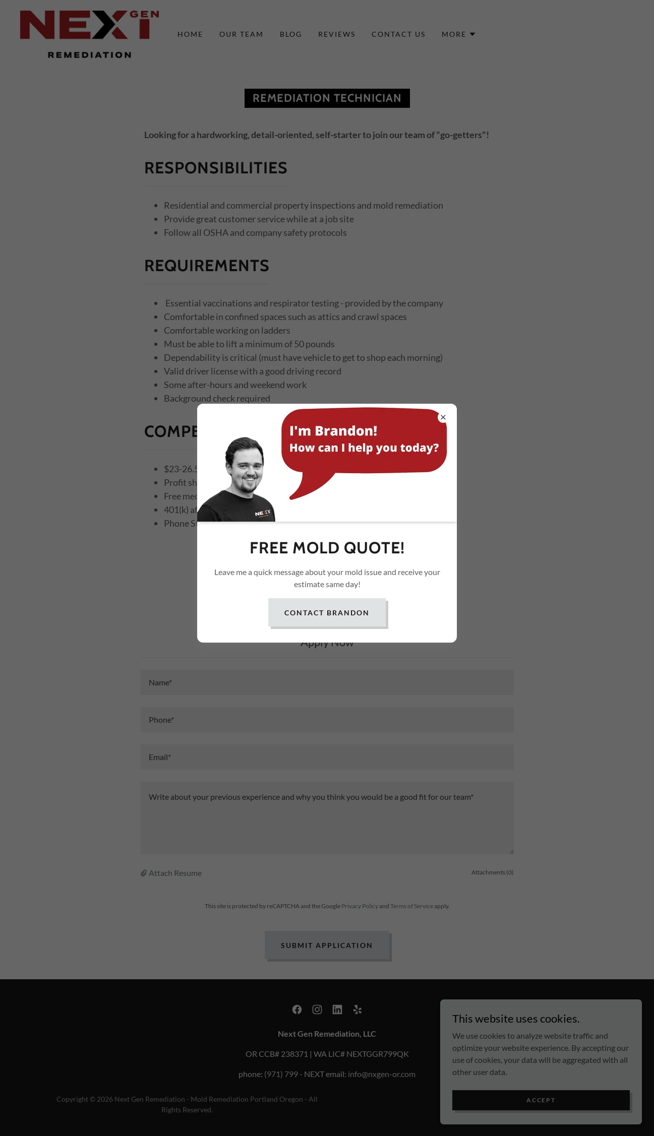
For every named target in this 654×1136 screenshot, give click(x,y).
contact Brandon (327, 612)
